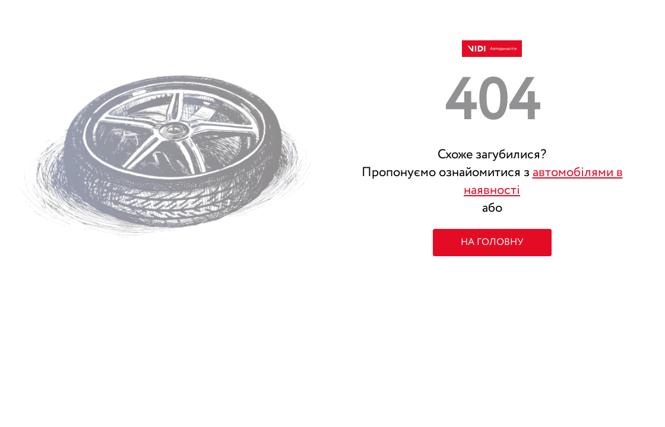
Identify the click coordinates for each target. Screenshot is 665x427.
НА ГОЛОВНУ (492, 242)
